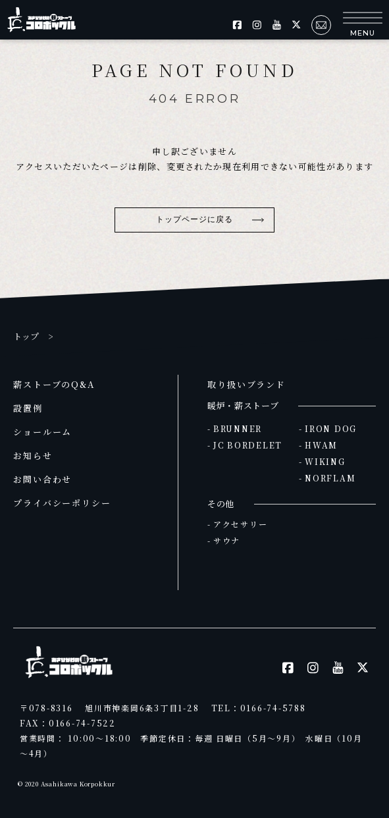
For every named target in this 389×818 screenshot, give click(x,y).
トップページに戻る (195, 219)
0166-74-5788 (273, 707)
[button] (362, 25)
